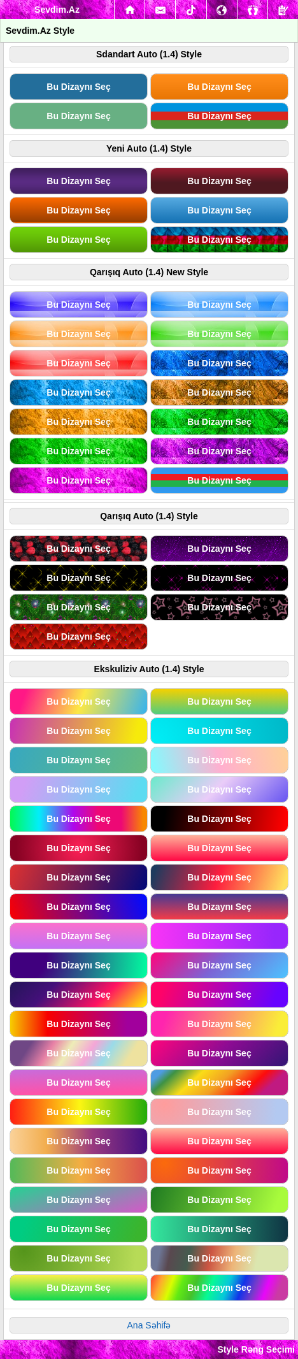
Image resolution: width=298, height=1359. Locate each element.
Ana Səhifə (149, 1325)
